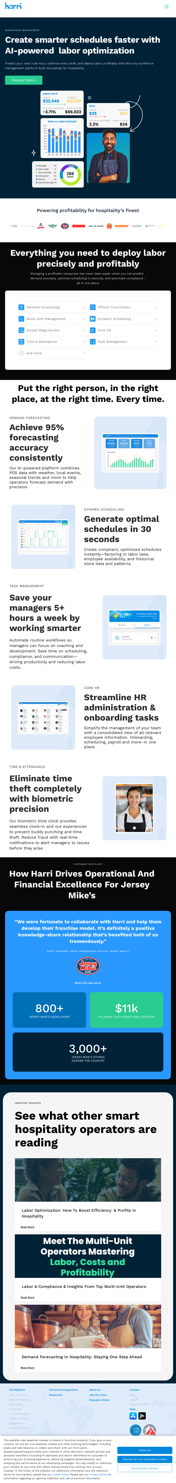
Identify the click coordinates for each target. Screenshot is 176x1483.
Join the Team (98, 1394)
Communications (19, 1418)
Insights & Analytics (19, 1427)
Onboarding (15, 1404)
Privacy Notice (98, 1474)
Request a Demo (99, 1399)
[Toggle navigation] (167, 6)
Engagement (16, 1423)
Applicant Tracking (19, 1399)
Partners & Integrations (63, 1389)
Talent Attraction (18, 1394)
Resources (55, 1394)
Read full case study (88, 982)
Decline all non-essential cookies (145, 1459)
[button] (23, 80)
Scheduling (15, 1409)
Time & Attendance (19, 1413)
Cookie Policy (60, 1474)
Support (134, 1399)
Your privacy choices (144, 1468)
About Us (94, 1389)
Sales (132, 1394)
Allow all (145, 1450)
